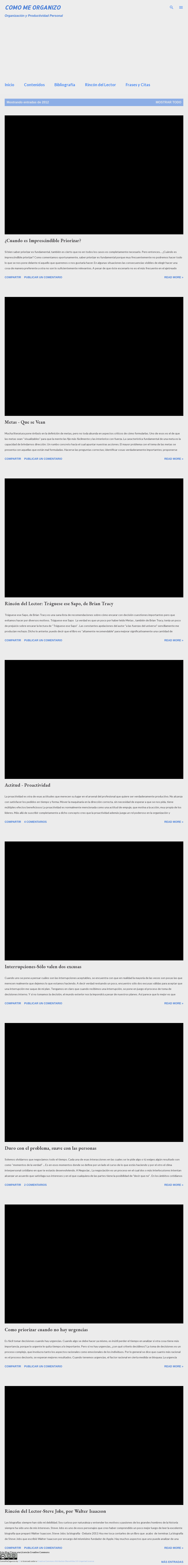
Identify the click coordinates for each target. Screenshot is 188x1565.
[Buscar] (171, 7)
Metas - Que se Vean (25, 422)
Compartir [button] (13, 277)
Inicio (9, 84)
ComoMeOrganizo (8, 1561)
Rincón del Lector (100, 84)
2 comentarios (35, 1184)
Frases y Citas (138, 84)
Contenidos (34, 84)
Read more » (173, 277)
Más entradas (172, 1561)
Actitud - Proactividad (27, 785)
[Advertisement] (96, 48)
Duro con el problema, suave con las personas (50, 1148)
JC (19, 1561)
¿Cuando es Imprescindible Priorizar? (43, 240)
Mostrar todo (168, 102)
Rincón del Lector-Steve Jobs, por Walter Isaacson (55, 1511)
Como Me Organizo (32, 7)
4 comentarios (35, 821)
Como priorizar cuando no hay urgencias (46, 1330)
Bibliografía (64, 84)
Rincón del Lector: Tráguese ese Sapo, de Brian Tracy (59, 603)
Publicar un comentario (43, 277)
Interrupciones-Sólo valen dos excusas (43, 967)
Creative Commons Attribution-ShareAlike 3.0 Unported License (65, 1561)
